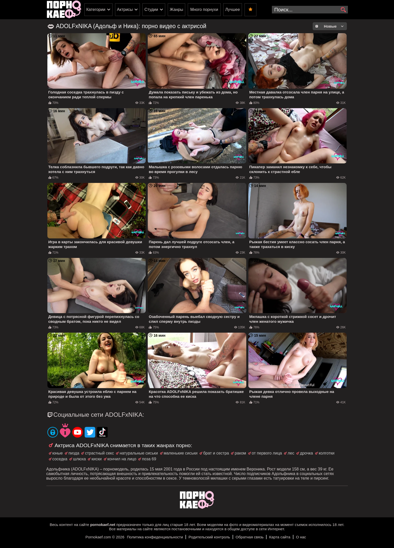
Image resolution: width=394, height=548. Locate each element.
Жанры (176, 9)
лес (291, 453)
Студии (151, 9)
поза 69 (149, 459)
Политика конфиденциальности (155, 537)
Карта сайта (279, 537)
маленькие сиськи (181, 453)
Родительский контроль (209, 537)
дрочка (306, 453)
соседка (59, 459)
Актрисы (125, 9)
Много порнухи (204, 9)
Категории (95, 9)
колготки (326, 453)
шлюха (79, 459)
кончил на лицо (121, 459)
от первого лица (267, 453)
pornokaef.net (102, 524)
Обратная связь (250, 537)
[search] (343, 10)
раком (240, 453)
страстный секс (99, 453)
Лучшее (232, 9)
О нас (301, 537)
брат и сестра (216, 453)
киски (96, 459)
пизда (73, 453)
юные (57, 453)
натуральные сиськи (139, 453)
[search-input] (310, 9)
